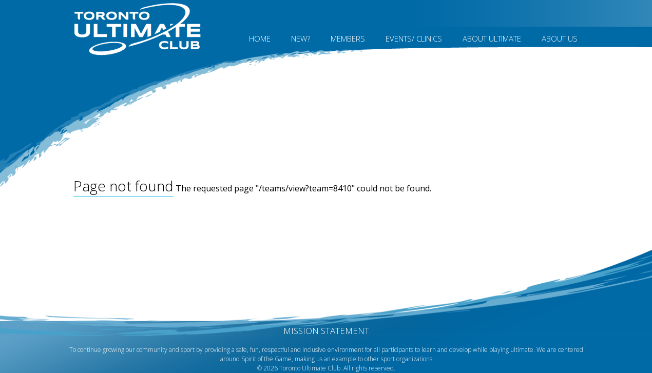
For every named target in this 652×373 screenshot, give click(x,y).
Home (260, 38)
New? (300, 38)
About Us (560, 38)
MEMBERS (348, 38)
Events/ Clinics (414, 38)
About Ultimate (492, 38)
